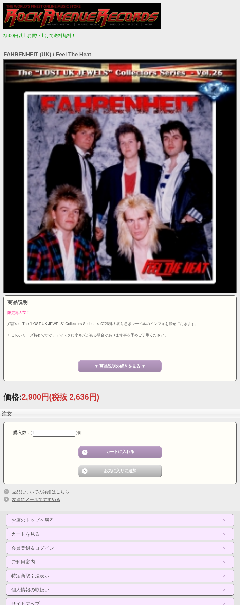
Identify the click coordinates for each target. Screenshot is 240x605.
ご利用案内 (23, 562)
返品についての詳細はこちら (40, 491)
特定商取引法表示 (30, 576)
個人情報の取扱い (30, 589)
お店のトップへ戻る (32, 520)
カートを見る (25, 534)
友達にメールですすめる (36, 499)
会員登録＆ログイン (32, 548)
